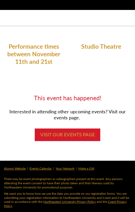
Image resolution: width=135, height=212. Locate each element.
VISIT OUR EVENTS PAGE (67, 134)
